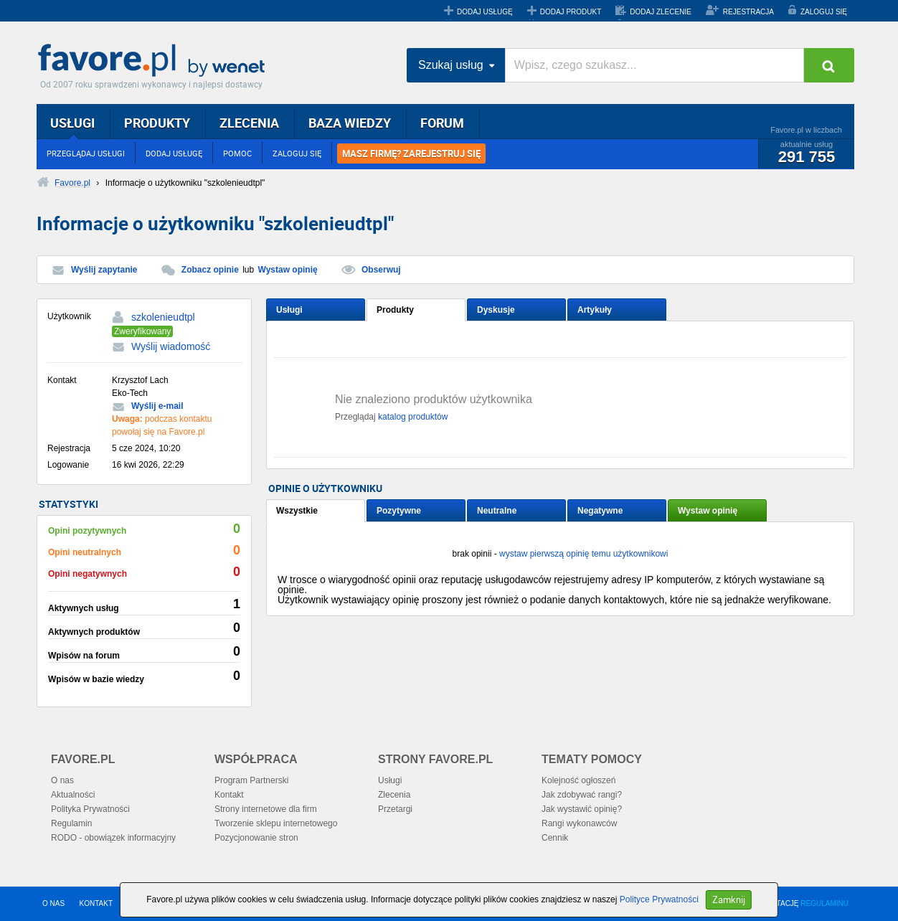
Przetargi (395, 809)
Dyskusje (496, 310)
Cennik (555, 838)
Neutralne (496, 511)
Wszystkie (297, 511)
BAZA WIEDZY (349, 122)
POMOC (237, 153)
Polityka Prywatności (90, 809)
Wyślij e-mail (157, 406)
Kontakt (229, 795)
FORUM (442, 122)
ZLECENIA (249, 122)
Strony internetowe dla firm (265, 809)
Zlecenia (394, 795)
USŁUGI (72, 122)
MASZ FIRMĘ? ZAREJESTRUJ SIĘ (411, 153)
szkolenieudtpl (163, 317)
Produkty (395, 310)
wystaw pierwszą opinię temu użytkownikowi (583, 554)
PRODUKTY (157, 122)
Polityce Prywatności (659, 899)
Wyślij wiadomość (170, 346)
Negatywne (600, 511)
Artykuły (594, 310)
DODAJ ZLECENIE (660, 12)
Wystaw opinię (288, 270)
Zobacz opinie (210, 270)
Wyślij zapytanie (104, 270)
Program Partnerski (251, 780)
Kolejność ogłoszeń (578, 780)
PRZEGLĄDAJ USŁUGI (86, 153)
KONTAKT (96, 903)
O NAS (53, 903)
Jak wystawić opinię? (582, 809)
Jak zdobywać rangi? (582, 795)
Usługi (289, 310)
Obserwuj (381, 270)
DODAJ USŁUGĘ (485, 12)
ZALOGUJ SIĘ (823, 12)
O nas (62, 780)
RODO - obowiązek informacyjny (113, 838)
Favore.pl (155, 61)
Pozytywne (399, 511)
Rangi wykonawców (579, 823)
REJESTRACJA (748, 12)
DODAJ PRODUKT (571, 12)
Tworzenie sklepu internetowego (275, 823)
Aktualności (73, 795)
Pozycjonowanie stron (256, 838)
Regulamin (71, 823)
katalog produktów (413, 417)
